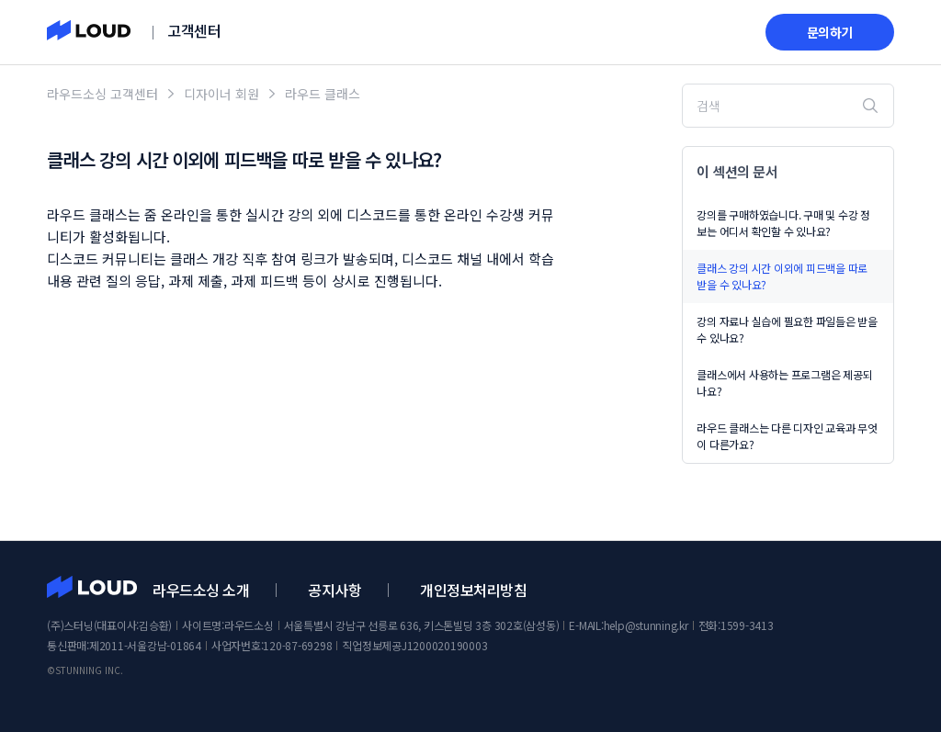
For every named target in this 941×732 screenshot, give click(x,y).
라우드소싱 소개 (201, 590)
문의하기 (830, 32)
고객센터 (194, 30)
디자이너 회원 (221, 93)
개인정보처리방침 (473, 590)
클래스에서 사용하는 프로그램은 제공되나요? (784, 382)
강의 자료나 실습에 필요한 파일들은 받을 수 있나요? (787, 329)
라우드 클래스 (322, 93)
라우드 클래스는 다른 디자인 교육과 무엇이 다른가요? (787, 436)
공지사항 (334, 590)
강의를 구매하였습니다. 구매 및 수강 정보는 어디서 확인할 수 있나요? (783, 223)
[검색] (787, 106)
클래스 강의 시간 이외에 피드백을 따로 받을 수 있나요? (782, 276)
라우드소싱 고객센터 (102, 93)
